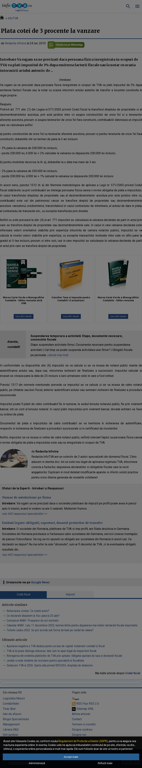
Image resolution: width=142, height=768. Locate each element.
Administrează (37, 763)
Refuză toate (105, 763)
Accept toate (71, 756)
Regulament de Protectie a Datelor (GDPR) (83, 741)
